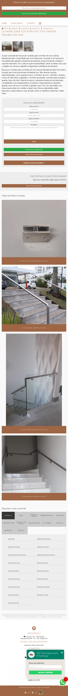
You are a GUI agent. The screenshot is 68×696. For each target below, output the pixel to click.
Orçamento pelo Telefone (34, 154)
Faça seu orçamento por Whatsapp (34, 13)
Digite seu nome (33, 106)
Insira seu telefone (36, 663)
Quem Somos (17, 23)
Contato (31, 23)
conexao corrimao (36, 28)
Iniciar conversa (45, 672)
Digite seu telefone (34, 118)
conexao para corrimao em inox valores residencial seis (48, 28)
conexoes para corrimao (25, 28)
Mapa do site (34, 680)
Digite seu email (33, 112)
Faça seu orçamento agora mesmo (34, 8)
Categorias (14, 28)
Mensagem (34, 124)
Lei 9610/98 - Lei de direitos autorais (51, 617)
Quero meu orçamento (34, 185)
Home (4, 23)
